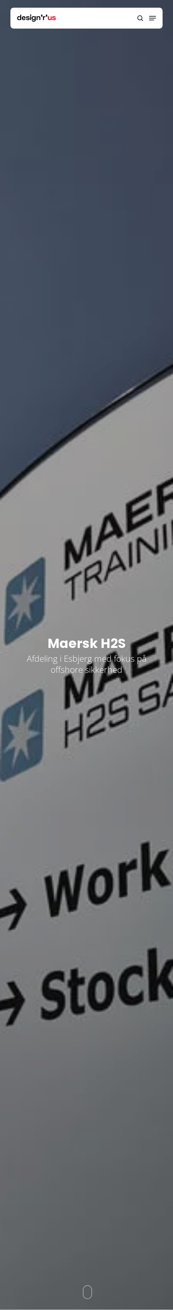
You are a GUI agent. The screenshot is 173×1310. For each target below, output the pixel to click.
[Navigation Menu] (152, 18)
